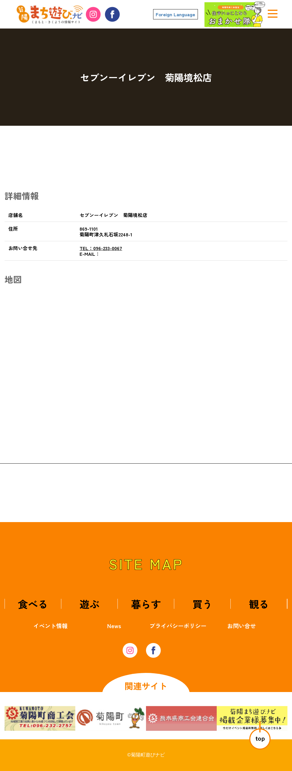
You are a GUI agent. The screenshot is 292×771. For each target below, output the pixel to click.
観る (259, 603)
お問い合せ (241, 626)
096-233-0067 (101, 248)
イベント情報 (50, 626)
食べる (33, 603)
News (114, 626)
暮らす (146, 603)
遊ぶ (90, 603)
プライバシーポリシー (177, 626)
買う (202, 603)
